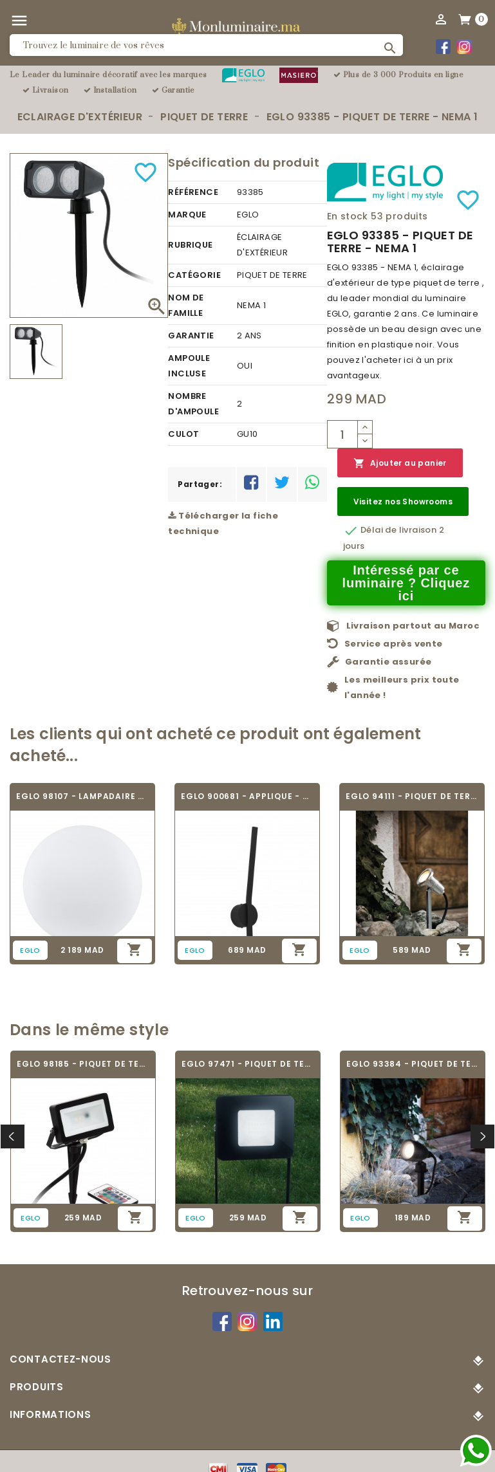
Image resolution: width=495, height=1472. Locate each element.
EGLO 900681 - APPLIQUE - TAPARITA (247, 796)
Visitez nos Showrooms (403, 501)
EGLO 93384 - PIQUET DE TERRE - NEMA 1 (412, 1063)
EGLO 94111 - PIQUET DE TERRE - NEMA (412, 796)
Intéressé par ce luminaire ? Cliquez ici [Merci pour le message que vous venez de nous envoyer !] (406, 583)
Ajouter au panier (400, 463)
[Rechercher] (206, 45)
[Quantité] (342, 434)
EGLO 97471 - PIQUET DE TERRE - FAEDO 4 (248, 1063)
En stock (347, 216)
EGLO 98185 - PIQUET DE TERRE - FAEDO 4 (83, 1063)
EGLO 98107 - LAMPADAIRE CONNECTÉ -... (82, 796)
